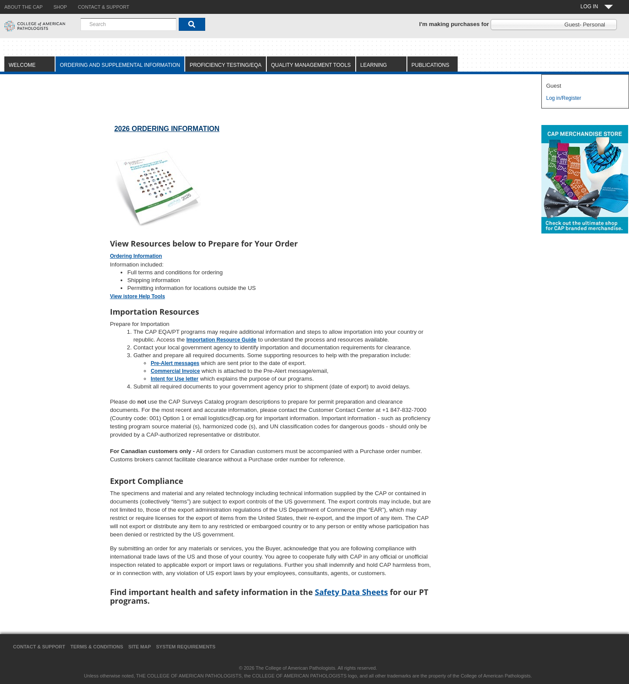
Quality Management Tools (311, 65)
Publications (430, 65)
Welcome (22, 65)
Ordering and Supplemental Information (120, 65)
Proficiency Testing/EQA (226, 65)
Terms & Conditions (96, 646)
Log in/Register (563, 98)
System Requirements (186, 646)
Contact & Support (39, 646)
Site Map (139, 646)
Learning (373, 65)
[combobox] (128, 24)
